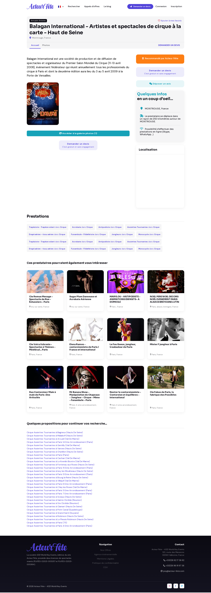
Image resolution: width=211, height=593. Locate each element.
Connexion (161, 6)
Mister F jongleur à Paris (163, 344)
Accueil (35, 45)
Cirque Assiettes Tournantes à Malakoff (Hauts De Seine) (55, 436)
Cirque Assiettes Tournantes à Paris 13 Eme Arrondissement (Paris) (60, 474)
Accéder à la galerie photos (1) (78, 133)
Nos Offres (105, 550)
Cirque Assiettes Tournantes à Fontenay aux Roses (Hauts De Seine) (60, 465)
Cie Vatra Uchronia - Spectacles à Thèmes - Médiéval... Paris (42, 347)
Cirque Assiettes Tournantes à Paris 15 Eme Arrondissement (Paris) (60, 468)
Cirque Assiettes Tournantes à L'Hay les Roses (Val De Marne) (57, 487)
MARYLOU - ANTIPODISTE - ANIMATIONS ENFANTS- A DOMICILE (125, 300)
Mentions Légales (105, 559)
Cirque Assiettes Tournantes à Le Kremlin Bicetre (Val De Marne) (58, 461)
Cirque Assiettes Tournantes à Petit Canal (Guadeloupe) (54, 510)
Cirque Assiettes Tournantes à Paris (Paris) (48, 455)
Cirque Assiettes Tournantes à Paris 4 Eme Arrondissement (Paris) (59, 526)
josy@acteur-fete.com (173, 571)
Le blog (107, 6)
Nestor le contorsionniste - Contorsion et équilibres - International (125, 395)
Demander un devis (140, 7)
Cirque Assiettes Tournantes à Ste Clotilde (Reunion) (53, 503)
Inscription (176, 6)
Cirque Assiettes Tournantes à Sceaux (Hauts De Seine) (54, 497)
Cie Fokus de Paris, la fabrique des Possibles (163, 394)
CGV (105, 567)
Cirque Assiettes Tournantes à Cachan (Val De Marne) (53, 458)
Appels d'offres (91, 6)
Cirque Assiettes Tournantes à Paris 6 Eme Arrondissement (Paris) (59, 484)
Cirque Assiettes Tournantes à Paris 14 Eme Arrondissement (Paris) (60, 442)
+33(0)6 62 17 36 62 (175, 560)
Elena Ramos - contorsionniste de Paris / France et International (84, 347)
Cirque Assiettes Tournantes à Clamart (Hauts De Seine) (54, 506)
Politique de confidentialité (105, 563)
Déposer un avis (160, 84)
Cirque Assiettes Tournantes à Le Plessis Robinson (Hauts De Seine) (60, 519)
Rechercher (74, 6)
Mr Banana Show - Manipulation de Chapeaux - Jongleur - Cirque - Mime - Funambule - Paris (84, 396)
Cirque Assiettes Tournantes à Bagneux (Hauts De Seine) (55, 432)
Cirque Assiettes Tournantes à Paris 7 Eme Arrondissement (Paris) (59, 494)
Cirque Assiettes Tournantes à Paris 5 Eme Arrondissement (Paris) (59, 490)
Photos (46, 45)
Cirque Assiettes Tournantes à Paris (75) (47, 523)
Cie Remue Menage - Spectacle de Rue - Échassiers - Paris (41, 300)
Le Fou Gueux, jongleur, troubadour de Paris (123, 346)
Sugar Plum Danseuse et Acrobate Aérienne (83, 298)
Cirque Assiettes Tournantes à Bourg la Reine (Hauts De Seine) (57, 477)
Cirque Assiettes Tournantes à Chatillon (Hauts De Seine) (55, 452)
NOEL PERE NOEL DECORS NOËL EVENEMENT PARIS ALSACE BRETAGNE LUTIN (164, 300)
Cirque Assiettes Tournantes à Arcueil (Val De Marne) (53, 439)
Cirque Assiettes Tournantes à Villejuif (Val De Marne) (53, 481)
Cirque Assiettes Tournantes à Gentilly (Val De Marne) (53, 445)
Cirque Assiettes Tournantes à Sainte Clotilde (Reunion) (54, 500)
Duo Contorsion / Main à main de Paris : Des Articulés (42, 395)
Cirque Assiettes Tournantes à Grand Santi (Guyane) (53, 513)
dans (47, 228)
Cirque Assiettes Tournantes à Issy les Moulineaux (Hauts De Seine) (60, 471)
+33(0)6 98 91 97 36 (175, 566)
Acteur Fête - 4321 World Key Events (50, 586)
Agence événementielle (105, 554)
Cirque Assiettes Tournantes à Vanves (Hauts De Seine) (54, 449)
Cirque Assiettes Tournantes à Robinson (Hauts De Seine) (55, 516)
